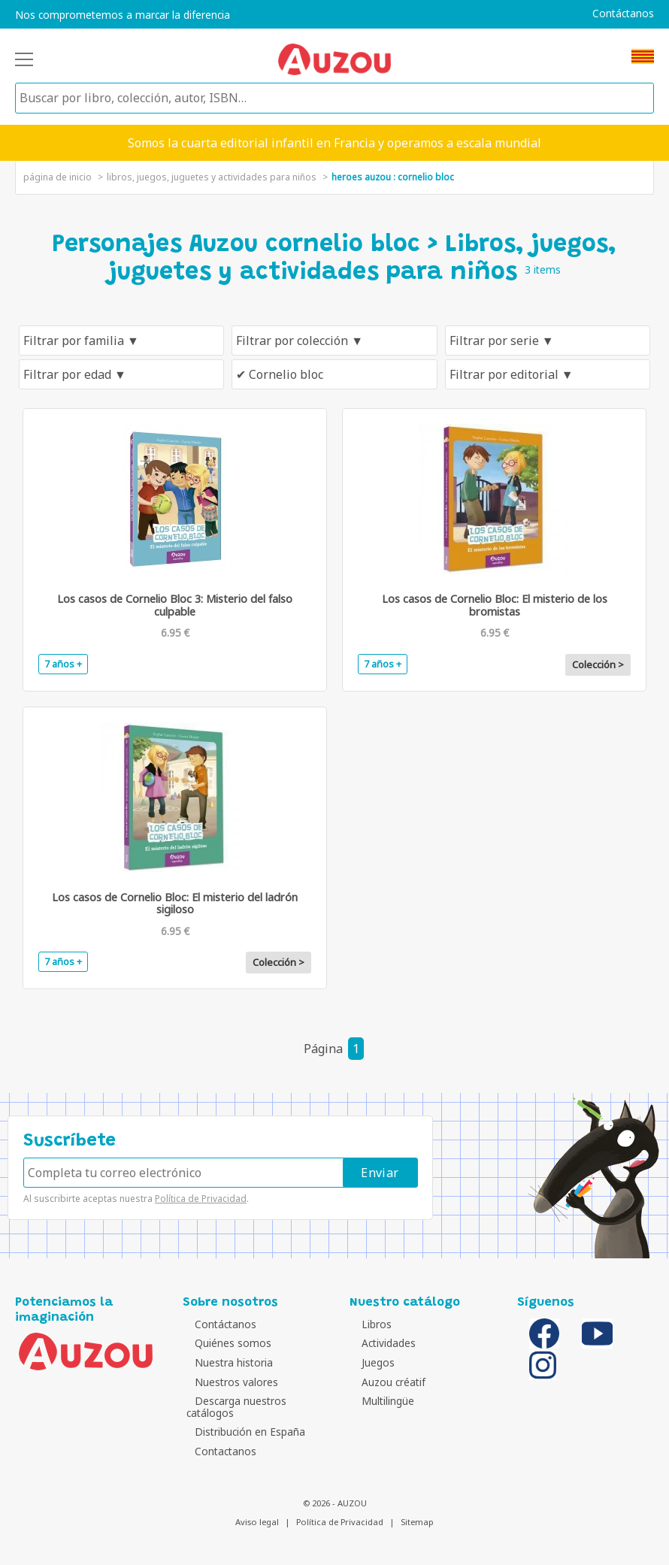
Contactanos (217, 1451)
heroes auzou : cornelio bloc (392, 177)
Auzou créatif (385, 1382)
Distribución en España (241, 1431)
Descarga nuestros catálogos (232, 1407)
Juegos (369, 1362)
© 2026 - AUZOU (335, 1503)
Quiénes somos (224, 1343)
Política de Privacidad (201, 1198)
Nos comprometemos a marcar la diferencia (122, 15)
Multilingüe (379, 1401)
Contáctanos (623, 14)
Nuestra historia (225, 1362)
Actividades (380, 1343)
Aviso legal (257, 1521)
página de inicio (57, 177)
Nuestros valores (228, 1382)
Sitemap (417, 1521)
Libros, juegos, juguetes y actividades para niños (211, 177)
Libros (368, 1324)
